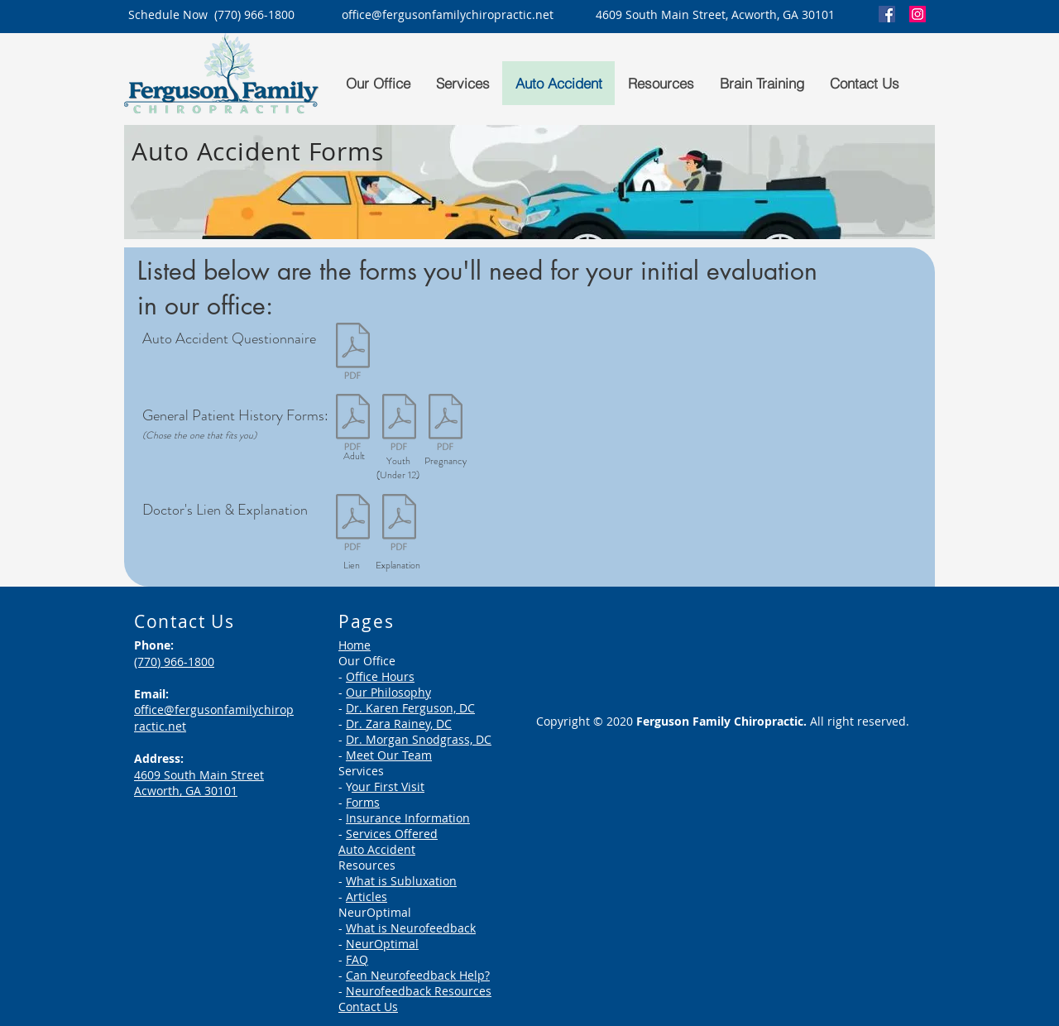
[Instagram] (917, 14)
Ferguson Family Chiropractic (719, 721)
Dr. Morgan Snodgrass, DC (418, 739)
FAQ (357, 959)
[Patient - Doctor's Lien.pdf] (352, 524)
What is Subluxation (401, 881)
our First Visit (388, 786)
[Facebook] (887, 14)
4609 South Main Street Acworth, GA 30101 (199, 783)
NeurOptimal (382, 944)
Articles (366, 896)
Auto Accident (376, 849)
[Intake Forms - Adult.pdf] (352, 424)
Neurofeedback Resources (418, 991)
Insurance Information (408, 818)
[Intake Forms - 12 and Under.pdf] (398, 424)
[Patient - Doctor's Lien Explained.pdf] (398, 524)
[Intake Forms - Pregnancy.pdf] (445, 424)
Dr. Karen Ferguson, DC (410, 708)
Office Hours (380, 676)
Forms (363, 802)
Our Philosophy (388, 692)
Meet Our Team (389, 755)
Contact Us (368, 1006)
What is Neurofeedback (411, 928)
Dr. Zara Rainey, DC (399, 723)
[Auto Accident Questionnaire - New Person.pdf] (352, 353)
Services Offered (392, 833)
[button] (378, 83)
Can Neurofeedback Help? (418, 975)
